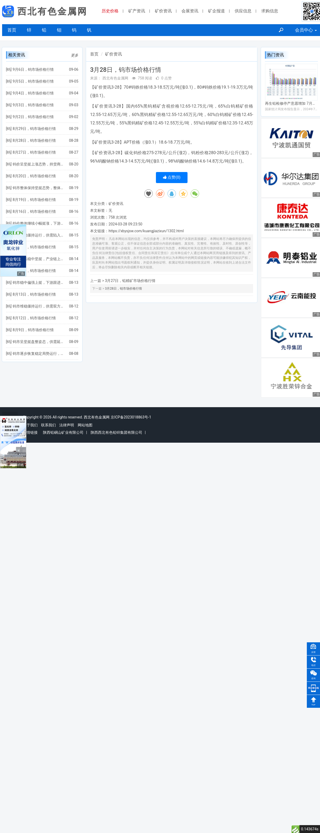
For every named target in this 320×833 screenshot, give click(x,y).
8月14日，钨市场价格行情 (34, 271)
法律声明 (66, 425)
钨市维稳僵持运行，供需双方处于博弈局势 (38, 306)
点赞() (172, 177)
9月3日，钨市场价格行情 (33, 105)
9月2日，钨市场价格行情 (33, 117)
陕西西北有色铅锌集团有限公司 (116, 432)
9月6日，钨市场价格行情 (33, 69)
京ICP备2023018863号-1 (131, 417)
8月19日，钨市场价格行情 (34, 200)
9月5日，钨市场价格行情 (33, 81)
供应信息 (243, 10)
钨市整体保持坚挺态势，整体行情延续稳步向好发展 (38, 188)
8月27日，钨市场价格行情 (34, 152)
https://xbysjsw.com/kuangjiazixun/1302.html (146, 231)
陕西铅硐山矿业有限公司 (63, 432)
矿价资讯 (163, 10)
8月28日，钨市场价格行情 (34, 140)
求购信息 (269, 10)
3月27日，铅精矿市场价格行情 (130, 281)
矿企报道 (216, 10)
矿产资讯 (136, 10)
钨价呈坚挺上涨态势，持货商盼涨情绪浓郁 (38, 164)
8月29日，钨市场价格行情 (34, 129)
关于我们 (30, 425)
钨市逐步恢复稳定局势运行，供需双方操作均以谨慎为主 (38, 353)
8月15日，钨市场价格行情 (34, 247)
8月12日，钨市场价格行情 (34, 318)
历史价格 (110, 10)
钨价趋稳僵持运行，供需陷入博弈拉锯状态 (38, 235)
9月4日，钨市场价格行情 (33, 93)
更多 (74, 55)
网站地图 (85, 425)
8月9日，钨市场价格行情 (33, 330)
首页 (11, 30)
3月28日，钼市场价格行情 (123, 288)
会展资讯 (189, 10)
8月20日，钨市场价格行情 (34, 176)
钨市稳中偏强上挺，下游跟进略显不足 (38, 282)
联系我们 (48, 425)
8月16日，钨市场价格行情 (34, 211)
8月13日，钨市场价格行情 (34, 294)
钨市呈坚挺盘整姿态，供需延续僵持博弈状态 (38, 342)
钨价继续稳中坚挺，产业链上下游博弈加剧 (38, 259)
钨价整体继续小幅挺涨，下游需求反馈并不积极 (38, 223)
